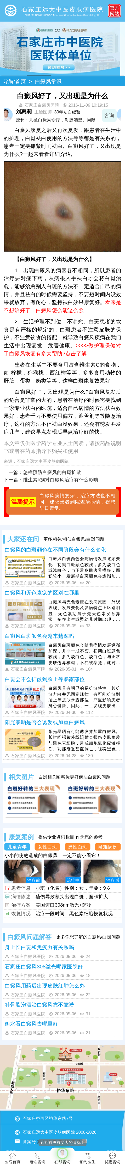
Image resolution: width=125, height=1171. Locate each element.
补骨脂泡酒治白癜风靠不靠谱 (39, 1005)
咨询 (113, 115)
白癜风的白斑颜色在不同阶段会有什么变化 (55, 550)
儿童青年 (17, 846)
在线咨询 (62, 1156)
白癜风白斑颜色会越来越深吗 (39, 636)
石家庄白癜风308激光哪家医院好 (44, 966)
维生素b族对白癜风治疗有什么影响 (60, 479)
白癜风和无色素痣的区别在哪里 (42, 593)
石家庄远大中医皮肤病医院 (43, 461)
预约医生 (87, 1158)
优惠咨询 (113, 1158)
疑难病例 (107, 846)
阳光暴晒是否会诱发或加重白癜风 (45, 722)
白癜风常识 (48, 81)
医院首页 (12, 1158)
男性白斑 (77, 846)
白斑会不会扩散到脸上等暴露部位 (45, 679)
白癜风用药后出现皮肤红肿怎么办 (45, 985)
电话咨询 (38, 1158)
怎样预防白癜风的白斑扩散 (52, 472)
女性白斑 (47, 846)
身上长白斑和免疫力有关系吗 (39, 947)
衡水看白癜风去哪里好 (31, 1024)
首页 (20, 81)
